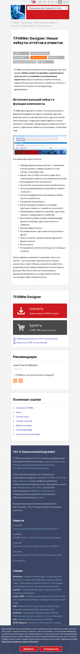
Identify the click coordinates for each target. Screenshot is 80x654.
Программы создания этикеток (35, 583)
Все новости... (19, 560)
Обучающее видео (24, 430)
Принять (29, 649)
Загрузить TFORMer (24, 408)
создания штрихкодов (53, 461)
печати (16, 464)
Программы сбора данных (47, 586)
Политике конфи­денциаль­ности (15, 641)
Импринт (34, 641)
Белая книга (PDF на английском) (30, 342)
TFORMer (51, 477)
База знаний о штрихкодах (28, 434)
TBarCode (61, 477)
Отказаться (51, 649)
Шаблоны (53, 57)
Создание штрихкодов (34, 576)
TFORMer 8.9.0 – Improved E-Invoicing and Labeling (36, 537)
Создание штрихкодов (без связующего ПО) (33, 609)
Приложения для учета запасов (28, 616)
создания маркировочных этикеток (38, 464)
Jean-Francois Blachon (25, 365)
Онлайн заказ (22, 416)
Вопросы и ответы (24, 425)
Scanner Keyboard (53, 616)
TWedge (20, 487)
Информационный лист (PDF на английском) (35, 338)
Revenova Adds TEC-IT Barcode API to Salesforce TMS (37, 555)
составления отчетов (23, 468)
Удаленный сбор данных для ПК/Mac (40, 612)
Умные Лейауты (39, 57)
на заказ (40, 497)
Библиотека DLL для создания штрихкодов (38, 606)
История (42, 61)
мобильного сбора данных (41, 490)
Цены (18, 412)
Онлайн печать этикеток (40, 622)
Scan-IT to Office (34, 487)
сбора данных (42, 468)
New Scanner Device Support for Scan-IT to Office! (36, 546)
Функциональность (40, 53)
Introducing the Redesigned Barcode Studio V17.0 (35, 528)
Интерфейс (19, 57)
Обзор (17, 53)
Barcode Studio (22, 481)
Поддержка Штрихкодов (24, 61)
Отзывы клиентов (24, 421)
